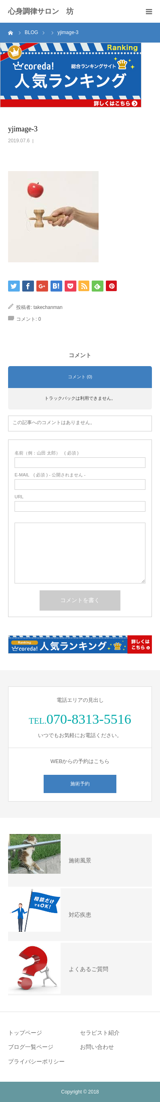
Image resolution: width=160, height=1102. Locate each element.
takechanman (48, 307)
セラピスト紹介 (100, 1032)
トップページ (25, 1032)
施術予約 (80, 784)
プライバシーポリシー (36, 1061)
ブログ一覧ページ (30, 1047)
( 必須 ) (47, 453)
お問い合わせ (97, 1047)
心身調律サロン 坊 (41, 11)
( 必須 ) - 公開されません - (50, 475)
